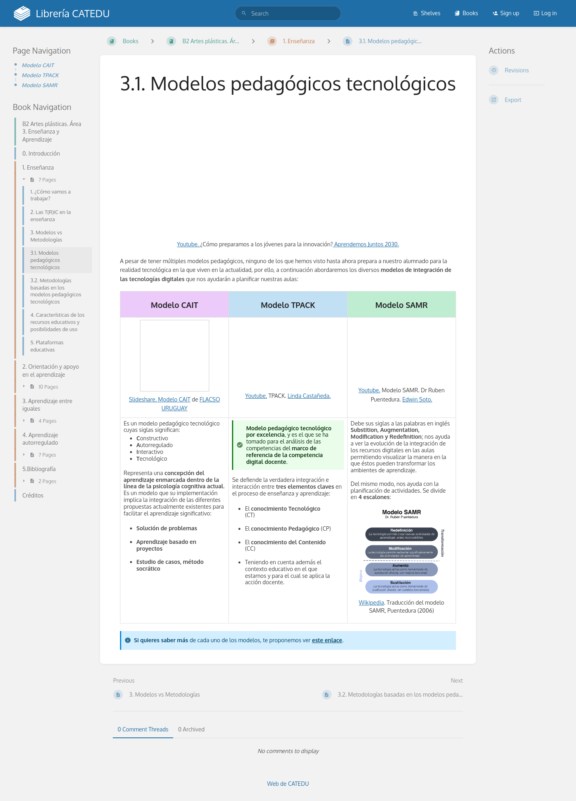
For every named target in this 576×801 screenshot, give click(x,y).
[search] (288, 13)
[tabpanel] (288, 751)
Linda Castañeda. (309, 395)
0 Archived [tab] (191, 729)
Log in (545, 13)
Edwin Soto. (417, 399)
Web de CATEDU (288, 783)
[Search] (244, 13)
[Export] (526, 99)
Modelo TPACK (40, 75)
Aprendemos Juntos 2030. (366, 244)
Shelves (426, 13)
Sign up (505, 13)
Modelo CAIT (38, 65)
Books (466, 13)
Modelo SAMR (39, 85)
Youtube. (188, 244)
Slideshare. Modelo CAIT (159, 399)
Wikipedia (371, 602)
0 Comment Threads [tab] (143, 729)
